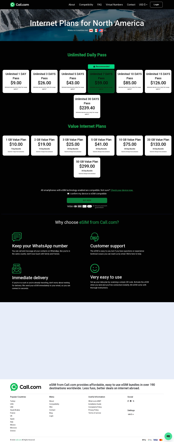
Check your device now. (122, 190)
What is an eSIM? (94, 401)
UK (11, 416)
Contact (131, 4)
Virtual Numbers (114, 4)
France (12, 413)
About (72, 4)
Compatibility (86, 4)
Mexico (13, 425)
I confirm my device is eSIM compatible (88, 193)
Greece (13, 431)
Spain (12, 419)
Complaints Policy (95, 407)
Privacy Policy (93, 410)
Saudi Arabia (15, 410)
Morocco (13, 428)
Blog (51, 413)
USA (12, 404)
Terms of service (94, 413)
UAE (11, 407)
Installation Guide (94, 404)
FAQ (99, 4)
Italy (11, 422)
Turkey (12, 401)
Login (156, 4)
